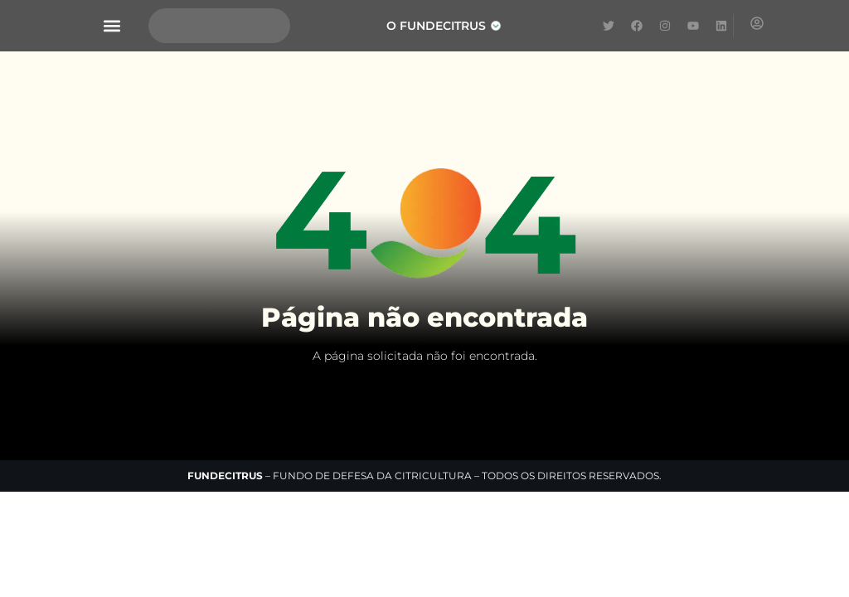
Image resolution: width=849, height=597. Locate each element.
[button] (112, 26)
